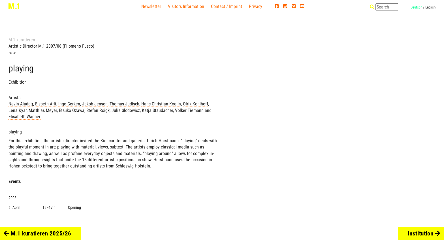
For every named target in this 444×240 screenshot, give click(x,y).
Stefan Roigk (98, 110)
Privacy (255, 6)
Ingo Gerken (69, 104)
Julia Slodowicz (126, 110)
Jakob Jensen (95, 104)
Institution (424, 233)
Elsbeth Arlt (45, 104)
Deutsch (416, 7)
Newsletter (151, 6)
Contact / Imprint (226, 6)
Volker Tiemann (189, 110)
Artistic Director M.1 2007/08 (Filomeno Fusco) (51, 46)
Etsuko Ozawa (71, 110)
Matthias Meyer (43, 110)
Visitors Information (186, 6)
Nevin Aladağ (20, 104)
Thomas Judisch (124, 104)
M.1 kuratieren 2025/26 (37, 233)
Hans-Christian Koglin (161, 104)
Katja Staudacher (157, 110)
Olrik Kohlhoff (195, 104)
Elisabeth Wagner (24, 116)
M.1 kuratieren (21, 40)
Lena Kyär (17, 110)
